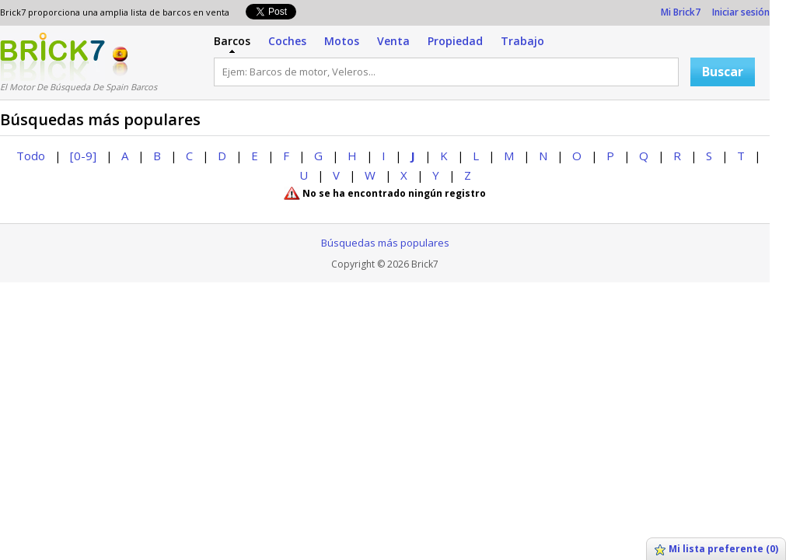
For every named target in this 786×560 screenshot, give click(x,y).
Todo (30, 155)
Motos (341, 40)
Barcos (232, 40)
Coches (287, 40)
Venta (393, 40)
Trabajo (522, 40)
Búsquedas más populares (385, 243)
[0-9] (83, 155)
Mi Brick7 (680, 12)
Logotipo (52, 57)
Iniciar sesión (741, 12)
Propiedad (455, 40)
